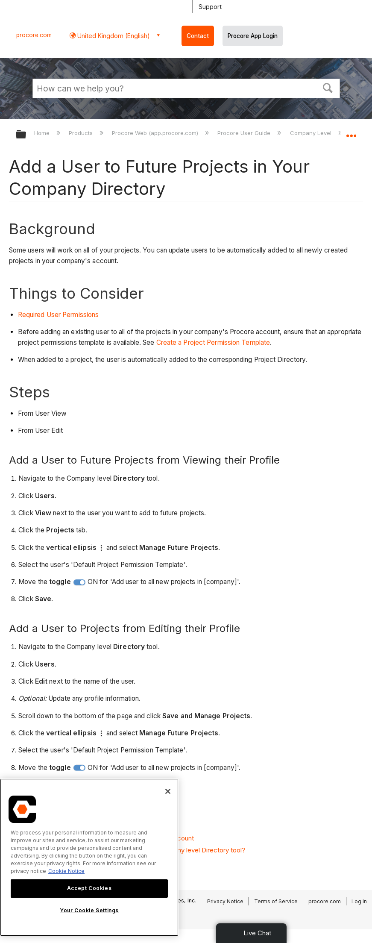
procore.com (34, 35)
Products (81, 132)
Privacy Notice (225, 901)
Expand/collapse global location (351, 132)
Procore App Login (253, 35)
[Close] (167, 791)
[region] (89, 857)
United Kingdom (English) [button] (113, 35)
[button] (328, 87)
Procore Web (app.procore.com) (156, 132)
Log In (359, 901)
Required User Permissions (58, 315)
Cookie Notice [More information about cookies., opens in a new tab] (66, 871)
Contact (198, 35)
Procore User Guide (244, 132)
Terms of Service (276, 901)
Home (42, 132)
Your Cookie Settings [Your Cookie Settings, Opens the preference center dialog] (89, 910)
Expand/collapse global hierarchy (26, 135)
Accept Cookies (89, 888)
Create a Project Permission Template (213, 342)
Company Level (311, 132)
